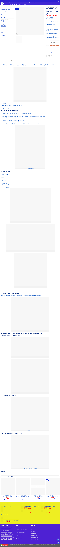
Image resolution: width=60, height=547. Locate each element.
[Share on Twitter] (48, 55)
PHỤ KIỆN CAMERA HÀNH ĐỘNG (54, 7)
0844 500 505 (5, 545)
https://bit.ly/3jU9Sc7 (19, 538)
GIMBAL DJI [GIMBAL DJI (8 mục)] (7, 537)
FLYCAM (2, 14)
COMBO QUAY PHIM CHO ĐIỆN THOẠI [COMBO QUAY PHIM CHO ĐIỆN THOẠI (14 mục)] (5, 534)
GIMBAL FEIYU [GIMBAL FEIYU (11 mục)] (11, 537)
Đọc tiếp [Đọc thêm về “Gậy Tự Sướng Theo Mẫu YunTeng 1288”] (38, 498)
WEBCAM (2, 32)
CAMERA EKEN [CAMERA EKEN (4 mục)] (2, 529)
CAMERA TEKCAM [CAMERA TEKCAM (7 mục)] (3, 533)
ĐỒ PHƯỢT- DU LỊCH (35, 2)
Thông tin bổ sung (5, 60)
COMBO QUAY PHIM (12, 4)
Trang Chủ (11, 2)
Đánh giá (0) (11, 60)
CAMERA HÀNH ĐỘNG (21, 2)
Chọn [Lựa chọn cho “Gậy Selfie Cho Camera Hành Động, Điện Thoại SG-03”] (22, 499)
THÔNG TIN (22, 4)
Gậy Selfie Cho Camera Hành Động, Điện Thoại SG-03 (22, 497)
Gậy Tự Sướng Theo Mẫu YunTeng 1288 (37, 496)
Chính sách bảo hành (34, 529)
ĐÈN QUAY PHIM (18, 4)
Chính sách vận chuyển (34, 533)
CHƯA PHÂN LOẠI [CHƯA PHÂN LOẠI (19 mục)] (8, 533)
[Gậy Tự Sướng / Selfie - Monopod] (8, 486)
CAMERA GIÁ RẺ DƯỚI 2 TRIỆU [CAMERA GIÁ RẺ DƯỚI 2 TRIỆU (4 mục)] (8, 529)
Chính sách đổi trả (33, 531)
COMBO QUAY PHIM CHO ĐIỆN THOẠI (6, 12)
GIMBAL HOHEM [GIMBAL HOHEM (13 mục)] (3, 538)
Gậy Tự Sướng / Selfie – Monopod (7, 496)
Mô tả (1, 60)
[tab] (1, 61)
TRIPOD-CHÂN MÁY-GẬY (28, 2)
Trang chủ (47, 7)
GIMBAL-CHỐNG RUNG (45, 2)
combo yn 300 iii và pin (49, 52)
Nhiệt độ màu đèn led (48, 42)
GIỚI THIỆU (15, 2)
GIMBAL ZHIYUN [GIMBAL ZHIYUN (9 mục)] (8, 538)
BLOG (25, 4)
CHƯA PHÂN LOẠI (3, 11)
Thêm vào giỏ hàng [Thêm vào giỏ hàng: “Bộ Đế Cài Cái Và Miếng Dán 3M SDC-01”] (52, 498)
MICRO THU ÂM (3, 17)
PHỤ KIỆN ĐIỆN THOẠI (4, 26)
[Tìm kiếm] (9, 3)
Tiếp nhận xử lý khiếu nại (34, 539)
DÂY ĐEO (2, 20)
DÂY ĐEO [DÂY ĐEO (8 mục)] (11, 534)
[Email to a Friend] (49, 55)
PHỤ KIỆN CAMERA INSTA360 (5, 21)
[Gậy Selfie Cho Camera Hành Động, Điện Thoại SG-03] (23, 486)
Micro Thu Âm (51, 2)
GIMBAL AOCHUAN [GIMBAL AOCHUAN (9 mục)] (3, 537)
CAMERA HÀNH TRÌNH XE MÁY (5, 9)
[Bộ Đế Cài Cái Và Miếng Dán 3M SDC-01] (53, 486)
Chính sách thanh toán (34, 535)
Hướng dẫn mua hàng (34, 527)
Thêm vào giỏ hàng (54, 45)
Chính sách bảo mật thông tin (35, 537)
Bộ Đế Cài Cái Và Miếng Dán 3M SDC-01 (53, 496)
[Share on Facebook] (46, 55)
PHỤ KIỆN (39, 2)
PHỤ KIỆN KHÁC (3, 24)
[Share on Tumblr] (51, 55)
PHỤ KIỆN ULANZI (3, 25)
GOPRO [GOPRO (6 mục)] (11, 538)
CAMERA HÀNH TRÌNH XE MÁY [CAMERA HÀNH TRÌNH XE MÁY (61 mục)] (4, 530)
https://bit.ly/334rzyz (19, 535)
